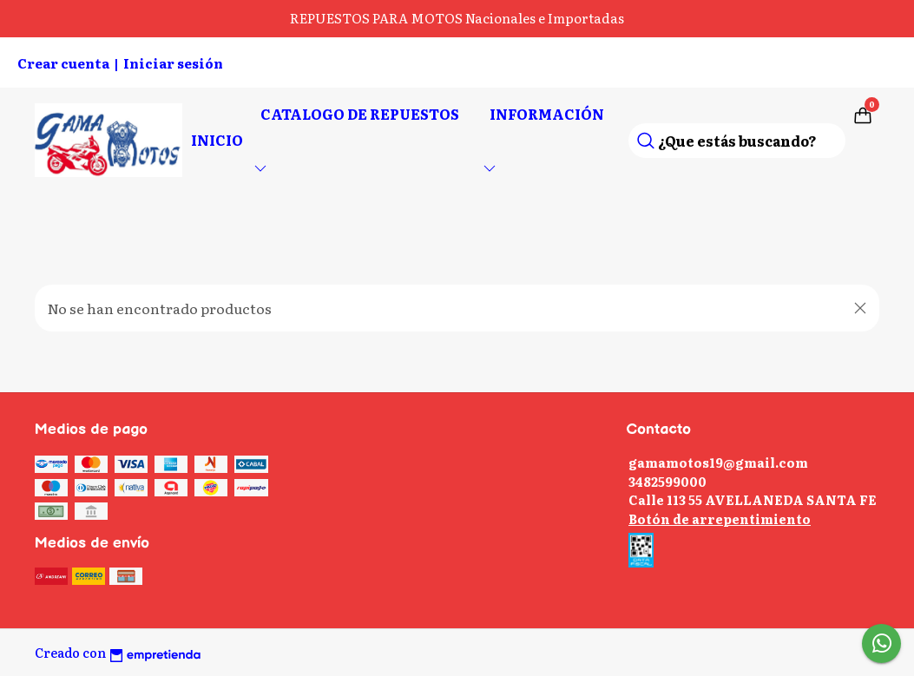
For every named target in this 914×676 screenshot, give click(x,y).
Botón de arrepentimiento (719, 518)
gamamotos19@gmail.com (718, 462)
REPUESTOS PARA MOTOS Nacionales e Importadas (457, 18)
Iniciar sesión (173, 63)
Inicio (217, 139)
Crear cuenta (63, 63)
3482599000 (667, 481)
